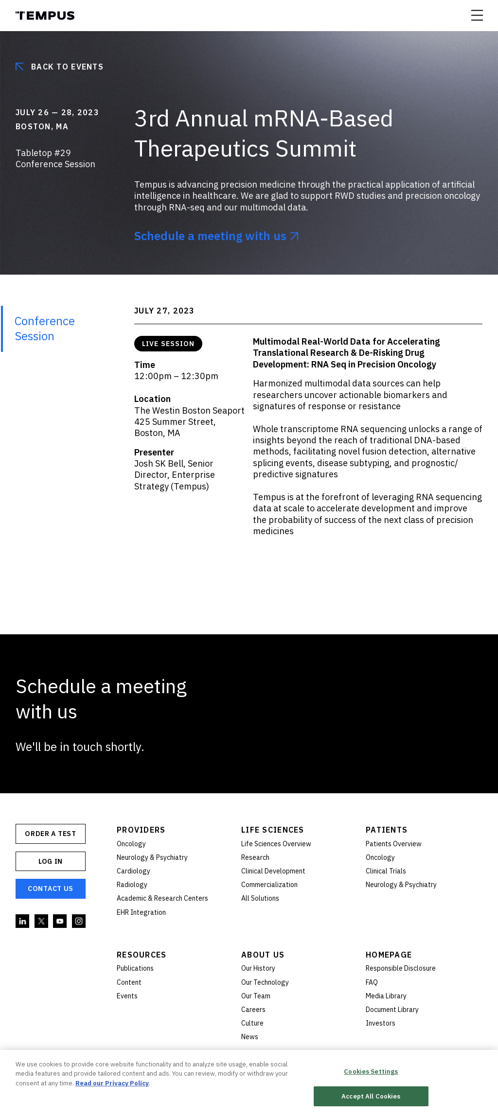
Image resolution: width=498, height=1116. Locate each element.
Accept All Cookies (370, 1100)
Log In (50, 861)
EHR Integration (141, 912)
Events (127, 996)
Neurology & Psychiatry (152, 857)
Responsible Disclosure (401, 968)
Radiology (132, 884)
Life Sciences (272, 830)
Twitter (42, 921)
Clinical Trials (386, 871)
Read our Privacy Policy (112, 1086)
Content (129, 982)
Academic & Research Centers (162, 898)
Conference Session (45, 328)
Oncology (131, 843)
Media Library (386, 996)
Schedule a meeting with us (210, 236)
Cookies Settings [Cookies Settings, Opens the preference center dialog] (371, 1075)
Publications (135, 968)
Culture (252, 1023)
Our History (258, 968)
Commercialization (269, 884)
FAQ (372, 982)
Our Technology (265, 982)
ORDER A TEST (50, 833)
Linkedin (23, 921)
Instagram (79, 921)
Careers (253, 1009)
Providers (141, 830)
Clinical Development (273, 871)
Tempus (45, 15)
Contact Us (50, 888)
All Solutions (260, 898)
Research (255, 857)
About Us (263, 954)
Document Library (392, 1009)
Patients (387, 830)
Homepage (389, 954)
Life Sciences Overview (276, 843)
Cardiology (133, 871)
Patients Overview (394, 843)
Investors (380, 1023)
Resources (142, 954)
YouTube (60, 921)
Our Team (255, 996)
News (249, 1036)
